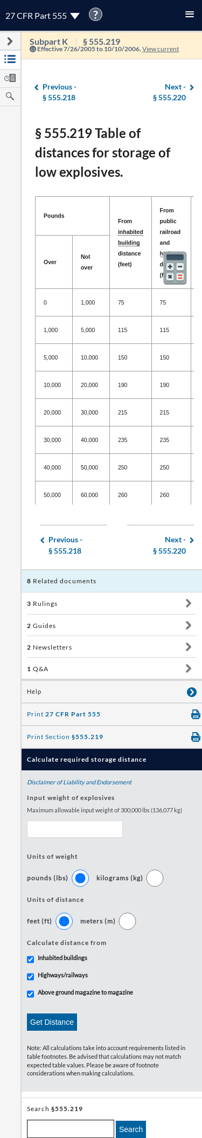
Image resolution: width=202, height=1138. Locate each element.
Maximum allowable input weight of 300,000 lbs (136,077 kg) (104, 809)
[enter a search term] (70, 1129)
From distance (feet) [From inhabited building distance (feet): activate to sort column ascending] (130, 242)
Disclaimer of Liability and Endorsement (79, 781)
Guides (41, 626)
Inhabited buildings (62, 957)
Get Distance (52, 1022)
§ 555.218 (59, 91)
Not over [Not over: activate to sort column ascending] (87, 262)
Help (34, 691)
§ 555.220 (169, 91)
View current (160, 49)
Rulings (42, 603)
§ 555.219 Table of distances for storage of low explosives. (102, 152)
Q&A (37, 669)
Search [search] (131, 1129)
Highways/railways (63, 974)
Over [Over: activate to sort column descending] (50, 262)
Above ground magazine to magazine (85, 992)
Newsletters (49, 647)
